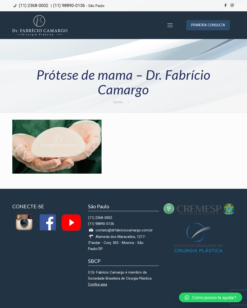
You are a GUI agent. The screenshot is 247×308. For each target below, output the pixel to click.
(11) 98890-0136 (69, 5)
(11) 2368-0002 (33, 5)
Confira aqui (97, 284)
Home (118, 102)
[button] (210, 297)
